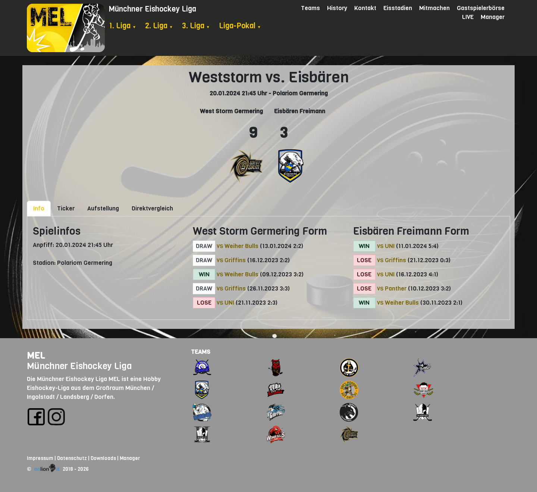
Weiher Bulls (241, 246)
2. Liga (159, 26)
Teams (310, 8)
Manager (493, 17)
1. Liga (122, 26)
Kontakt (365, 8)
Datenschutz (72, 458)
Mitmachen (434, 8)
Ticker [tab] (66, 208)
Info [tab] (38, 208)
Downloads (103, 458)
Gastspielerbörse (481, 8)
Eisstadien (397, 8)
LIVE (468, 17)
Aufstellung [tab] (103, 208)
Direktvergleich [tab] (152, 208)
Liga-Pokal (240, 26)
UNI (229, 303)
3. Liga (196, 26)
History (337, 8)
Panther (395, 288)
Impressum (40, 458)
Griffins (235, 260)
